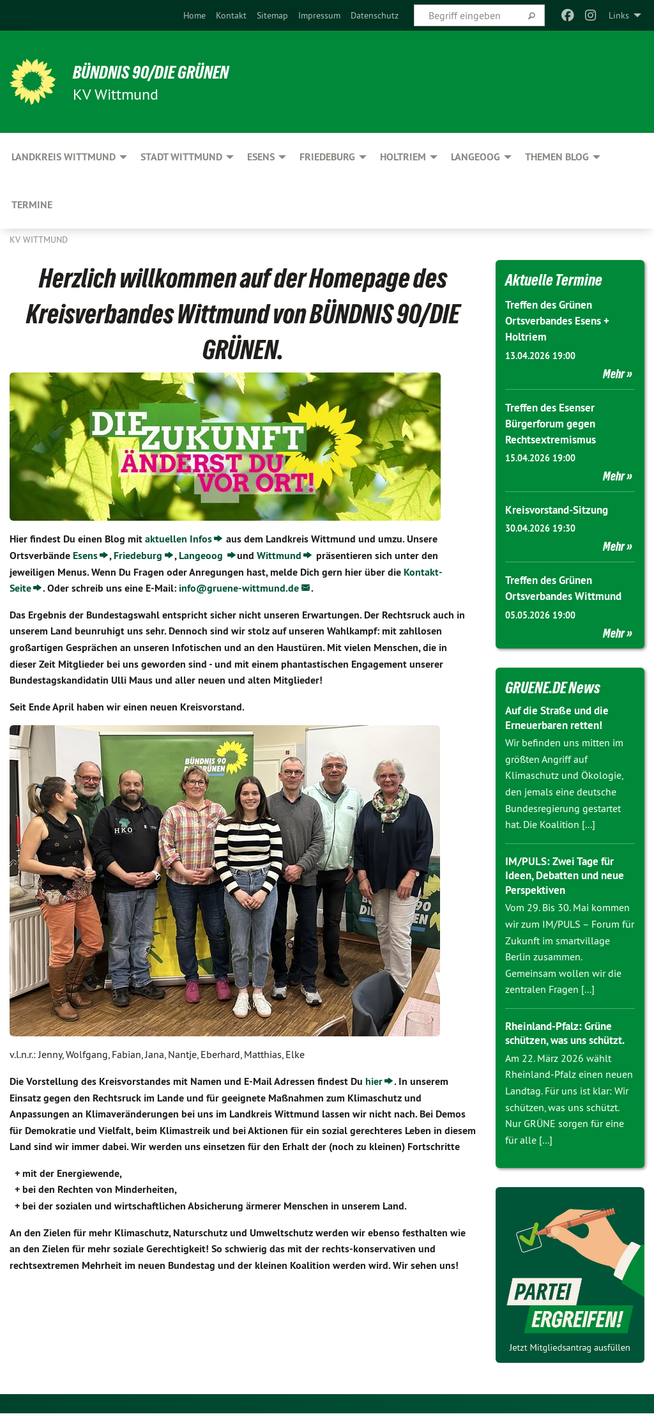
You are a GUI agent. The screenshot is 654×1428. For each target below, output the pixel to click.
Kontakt (231, 15)
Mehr (614, 374)
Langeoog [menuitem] (475, 157)
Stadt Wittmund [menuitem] (181, 157)
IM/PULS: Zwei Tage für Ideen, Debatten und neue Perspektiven (569, 875)
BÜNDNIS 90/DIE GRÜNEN (167, 71)
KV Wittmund (39, 239)
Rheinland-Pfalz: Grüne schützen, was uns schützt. (562, 1040)
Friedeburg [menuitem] (327, 157)
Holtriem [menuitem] (403, 157)
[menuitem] (194, 15)
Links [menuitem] (619, 15)
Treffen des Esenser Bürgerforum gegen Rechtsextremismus (553, 423)
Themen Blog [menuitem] (557, 157)
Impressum (319, 15)
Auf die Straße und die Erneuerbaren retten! (561, 717)
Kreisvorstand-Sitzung (560, 509)
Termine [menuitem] (31, 204)
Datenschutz (375, 15)
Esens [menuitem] (261, 157)
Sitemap (272, 15)
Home (194, 15)
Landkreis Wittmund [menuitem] (63, 157)
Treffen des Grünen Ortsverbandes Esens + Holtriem (561, 320)
